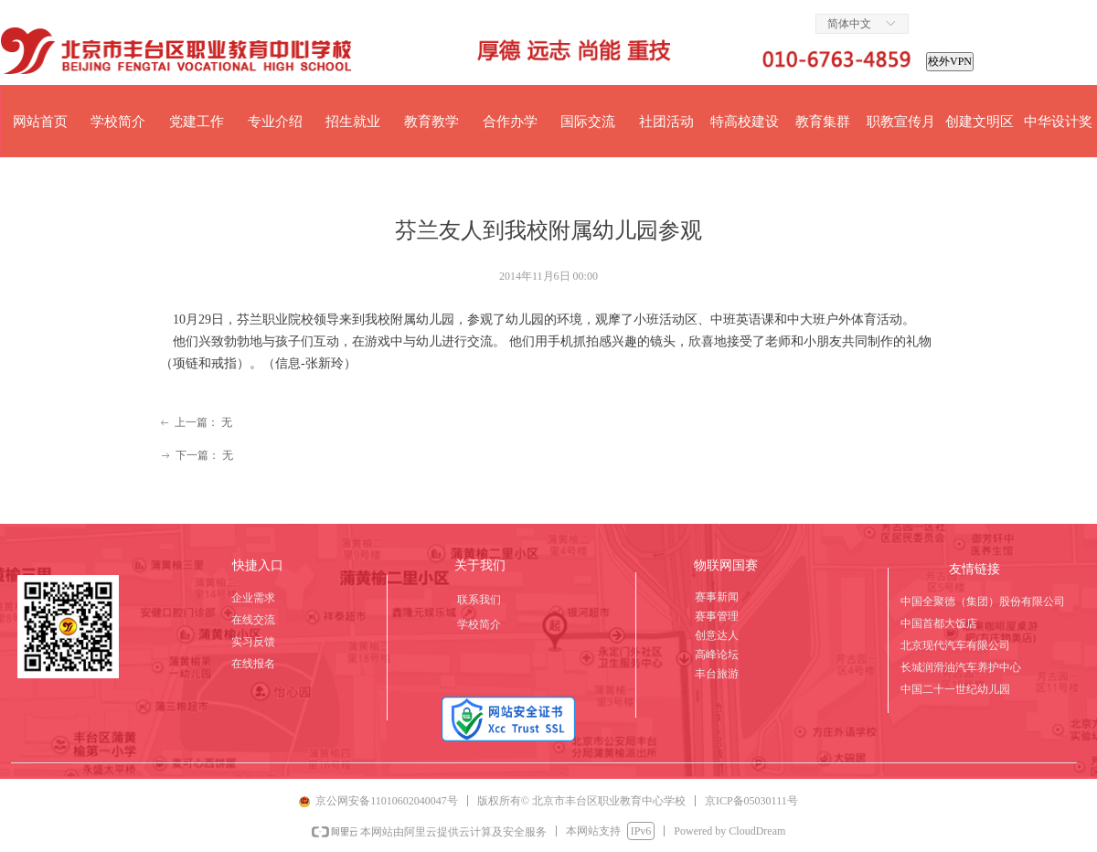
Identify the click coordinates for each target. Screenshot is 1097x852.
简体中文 (849, 23)
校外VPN (950, 61)
